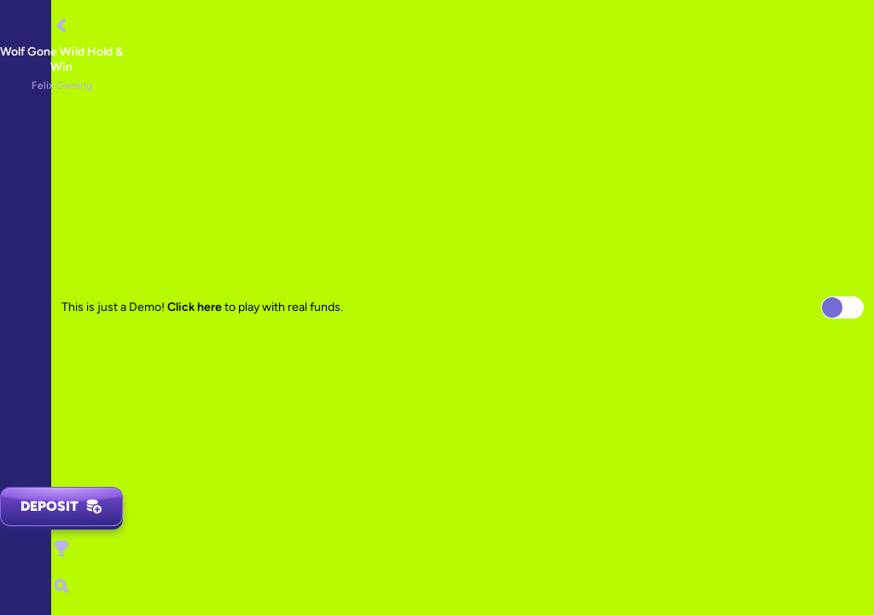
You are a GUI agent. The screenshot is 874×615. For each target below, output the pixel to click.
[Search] (61, 586)
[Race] (61, 548)
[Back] (61, 25)
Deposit (61, 506)
